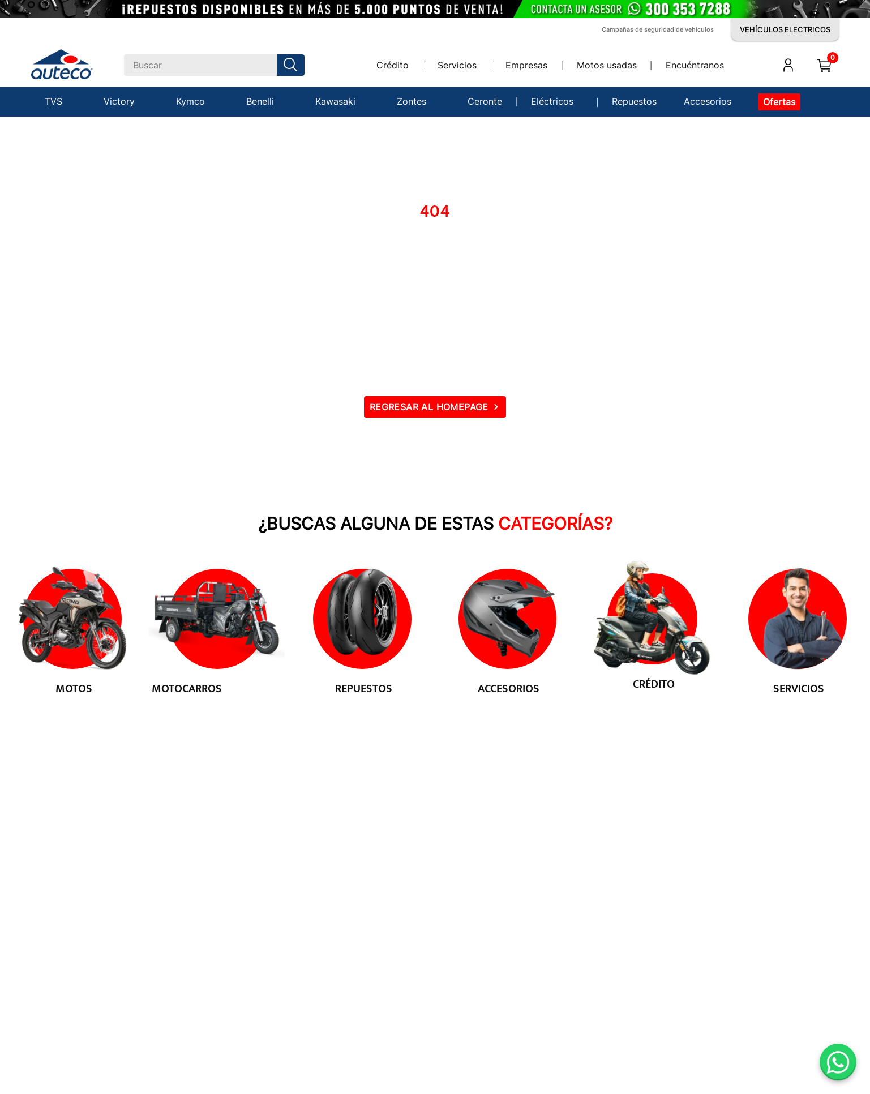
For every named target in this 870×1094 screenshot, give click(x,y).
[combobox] (214, 65)
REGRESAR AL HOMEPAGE (429, 407)
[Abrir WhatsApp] (838, 1062)
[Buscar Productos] (293, 65)
